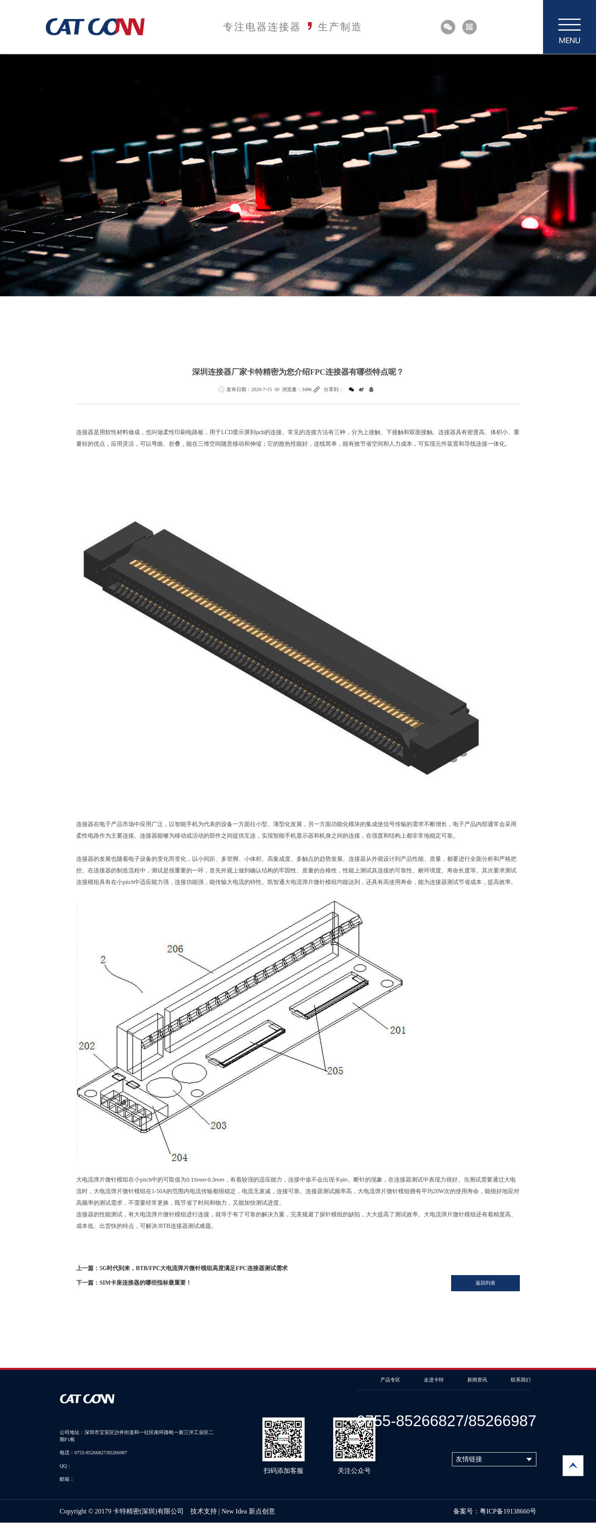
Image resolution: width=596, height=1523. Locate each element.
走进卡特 (434, 1380)
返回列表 (485, 1283)
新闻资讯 (477, 1380)
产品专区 (390, 1380)
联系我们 (521, 1380)
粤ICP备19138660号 (508, 1511)
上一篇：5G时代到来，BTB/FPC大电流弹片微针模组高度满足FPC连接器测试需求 (181, 1268)
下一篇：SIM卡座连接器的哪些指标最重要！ (133, 1283)
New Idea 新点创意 (248, 1511)
